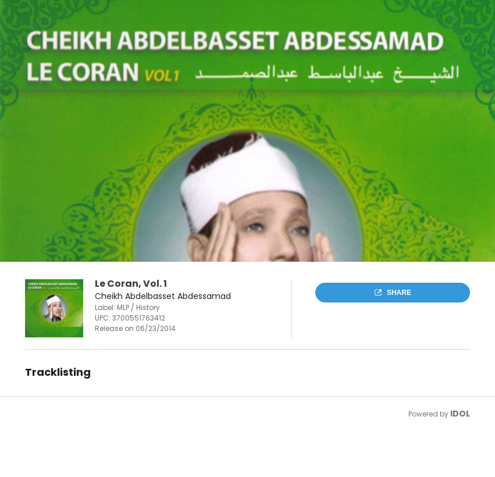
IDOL (460, 413)
